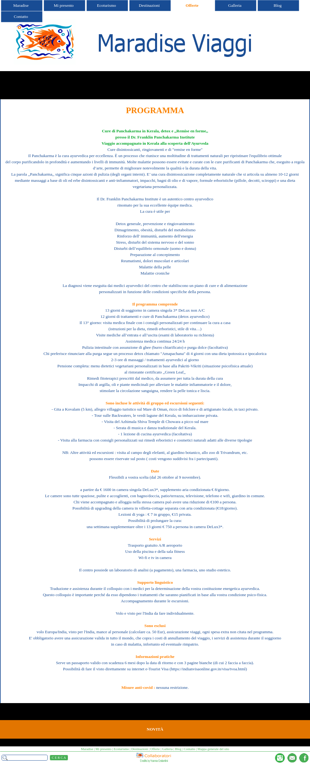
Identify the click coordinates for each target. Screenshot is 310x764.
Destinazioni (139, 749)
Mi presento (103, 749)
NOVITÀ (155, 729)
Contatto (189, 749)
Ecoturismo (121, 749)
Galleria (167, 749)
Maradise (87, 749)
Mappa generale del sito (213, 749)
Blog (178, 749)
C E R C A (59, 757)
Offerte (155, 749)
